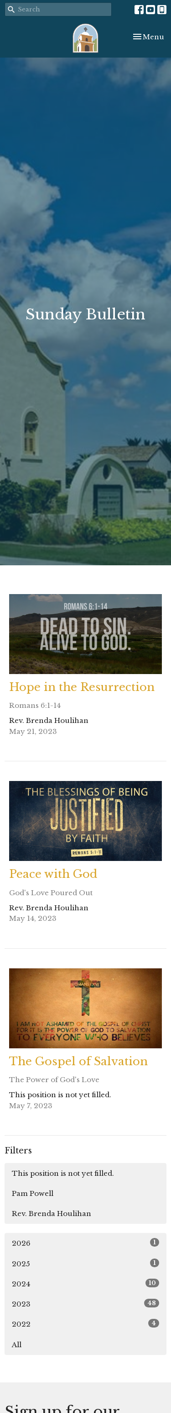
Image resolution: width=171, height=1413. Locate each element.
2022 (85, 1323)
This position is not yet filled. (63, 1173)
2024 (85, 1283)
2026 (85, 1243)
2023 (85, 1303)
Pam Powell (32, 1193)
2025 (85, 1263)
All (16, 1344)
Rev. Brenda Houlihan (51, 1213)
